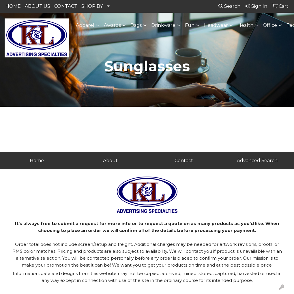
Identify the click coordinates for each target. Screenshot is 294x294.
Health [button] (245, 25)
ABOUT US (37, 6)
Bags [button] (136, 25)
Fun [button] (189, 25)
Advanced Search (257, 160)
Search (229, 6)
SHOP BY (92, 6)
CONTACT (65, 6)
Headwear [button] (216, 25)
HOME (13, 6)
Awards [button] (112, 25)
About (110, 160)
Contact (184, 160)
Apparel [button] (85, 25)
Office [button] (270, 25)
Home (37, 160)
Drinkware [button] (163, 25)
